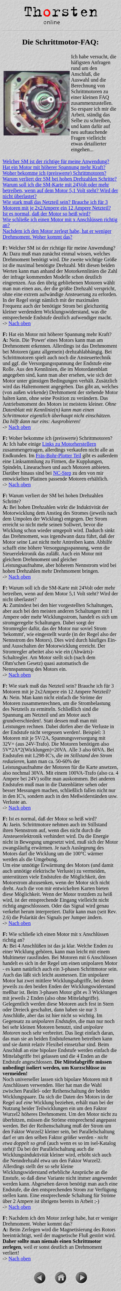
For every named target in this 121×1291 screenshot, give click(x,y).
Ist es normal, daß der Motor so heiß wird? (46, 213)
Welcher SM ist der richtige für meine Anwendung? (56, 161)
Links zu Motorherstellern (69, 444)
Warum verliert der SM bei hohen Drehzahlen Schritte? (60, 179)
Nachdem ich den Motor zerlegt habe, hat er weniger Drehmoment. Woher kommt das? (57, 234)
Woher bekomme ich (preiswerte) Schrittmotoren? (54, 173)
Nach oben (19, 323)
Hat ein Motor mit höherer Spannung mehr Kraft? (54, 167)
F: (5, 248)
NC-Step (62, 473)
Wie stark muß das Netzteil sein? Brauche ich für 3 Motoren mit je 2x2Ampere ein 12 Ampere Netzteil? (57, 205)
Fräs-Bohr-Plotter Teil (58, 455)
